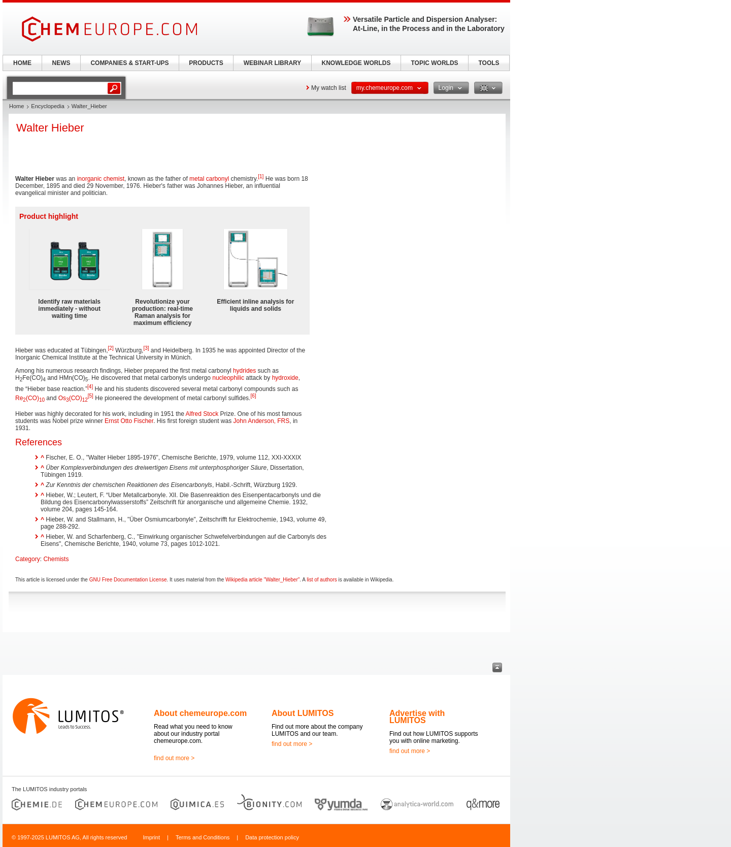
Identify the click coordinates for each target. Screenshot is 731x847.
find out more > (174, 758)
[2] (111, 348)
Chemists (56, 559)
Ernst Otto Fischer (129, 421)
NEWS (61, 63)
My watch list (328, 87)
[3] (146, 348)
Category (27, 559)
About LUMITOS (303, 713)
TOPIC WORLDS (434, 63)
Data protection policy (272, 837)
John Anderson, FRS (262, 421)
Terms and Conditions (202, 837)
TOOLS (488, 63)
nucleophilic (228, 377)
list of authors (322, 579)
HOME (22, 63)
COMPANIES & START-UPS (129, 63)
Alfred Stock (202, 413)
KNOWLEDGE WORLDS (356, 63)
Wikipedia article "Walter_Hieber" (262, 579)
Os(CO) (73, 398)
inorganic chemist (100, 178)
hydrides (244, 370)
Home (16, 106)
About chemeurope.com (200, 713)
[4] (90, 386)
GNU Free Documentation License (128, 579)
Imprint (151, 837)
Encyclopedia (47, 106)
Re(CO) (30, 398)
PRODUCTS (206, 63)
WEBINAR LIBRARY (273, 63)
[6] (253, 396)
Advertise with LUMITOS (417, 717)
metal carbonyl (209, 178)
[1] (260, 176)
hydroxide (285, 377)
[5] (90, 396)
